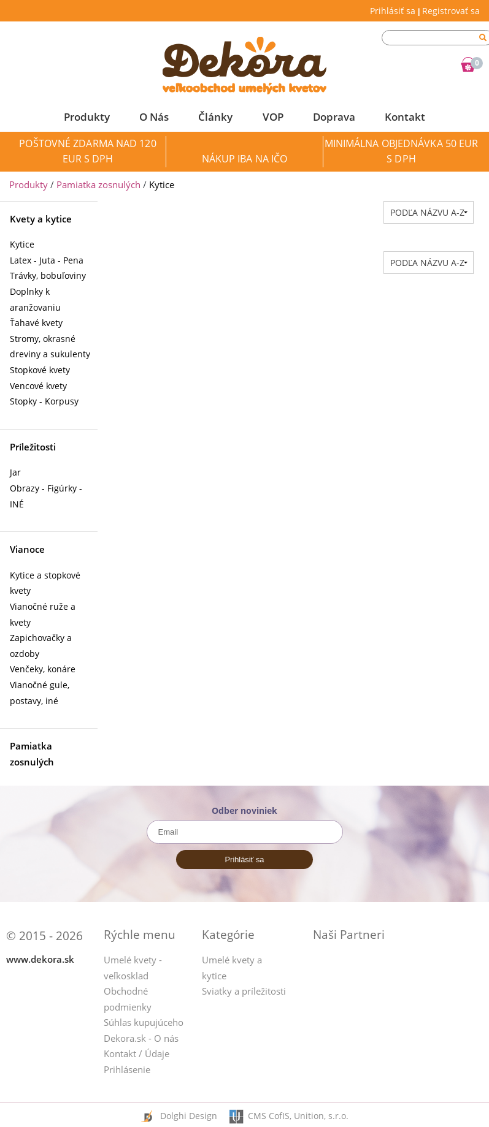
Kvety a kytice (41, 219)
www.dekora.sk (40, 959)
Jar (15, 472)
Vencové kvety (38, 386)
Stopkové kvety (40, 370)
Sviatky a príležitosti (244, 991)
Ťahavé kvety (36, 322)
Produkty (28, 184)
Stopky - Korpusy (44, 401)
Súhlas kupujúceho (143, 1022)
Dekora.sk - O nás (141, 1038)
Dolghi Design (190, 1115)
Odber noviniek (244, 810)
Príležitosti (33, 447)
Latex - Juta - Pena (46, 260)
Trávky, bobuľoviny (48, 275)
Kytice (22, 244)
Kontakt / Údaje (136, 1053)
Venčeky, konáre (42, 669)
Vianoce (27, 549)
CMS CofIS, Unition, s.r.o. (298, 1115)
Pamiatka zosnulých (98, 184)
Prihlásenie (127, 1069)
